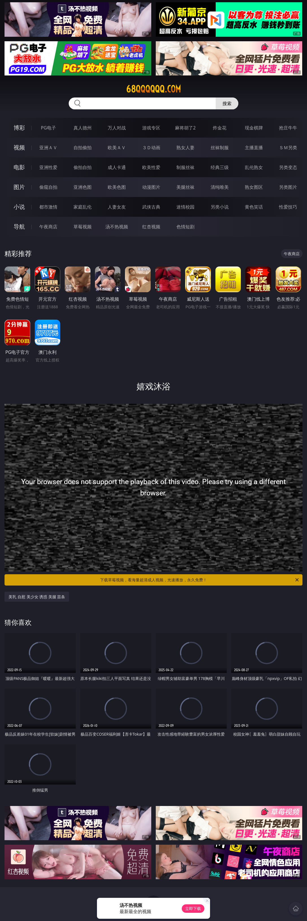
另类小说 (220, 207)
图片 (19, 187)
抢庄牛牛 (288, 128)
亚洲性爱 (48, 167)
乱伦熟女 (254, 167)
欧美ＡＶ (117, 147)
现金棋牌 (254, 128)
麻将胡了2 (185, 128)
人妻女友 (117, 207)
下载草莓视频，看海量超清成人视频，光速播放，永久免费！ (200, 580)
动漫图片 (151, 187)
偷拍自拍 (82, 167)
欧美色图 (117, 187)
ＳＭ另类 (288, 147)
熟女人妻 (185, 147)
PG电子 (48, 128)
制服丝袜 (185, 167)
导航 (19, 226)
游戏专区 (151, 128)
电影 (19, 167)
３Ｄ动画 (151, 147)
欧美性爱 (151, 167)
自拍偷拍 (82, 147)
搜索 (227, 103)
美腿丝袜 (185, 187)
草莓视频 (82, 227)
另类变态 (288, 167)
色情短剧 (185, 227)
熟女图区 (254, 187)
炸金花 (219, 128)
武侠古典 (151, 207)
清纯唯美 (220, 187)
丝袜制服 (220, 147)
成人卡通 (117, 167)
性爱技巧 (288, 207)
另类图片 (288, 187)
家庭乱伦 (82, 207)
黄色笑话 (254, 207)
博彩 (19, 127)
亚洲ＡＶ (48, 147)
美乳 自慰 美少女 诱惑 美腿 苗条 (36, 596)
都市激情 (48, 207)
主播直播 (254, 147)
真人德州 (82, 128)
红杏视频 (151, 227)
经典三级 (220, 167)
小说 (19, 207)
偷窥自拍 (48, 187)
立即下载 (193, 908)
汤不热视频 (116, 227)
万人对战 (117, 128)
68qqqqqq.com (153, 89)
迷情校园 (185, 207)
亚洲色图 (82, 187)
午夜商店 (48, 227)
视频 (19, 147)
